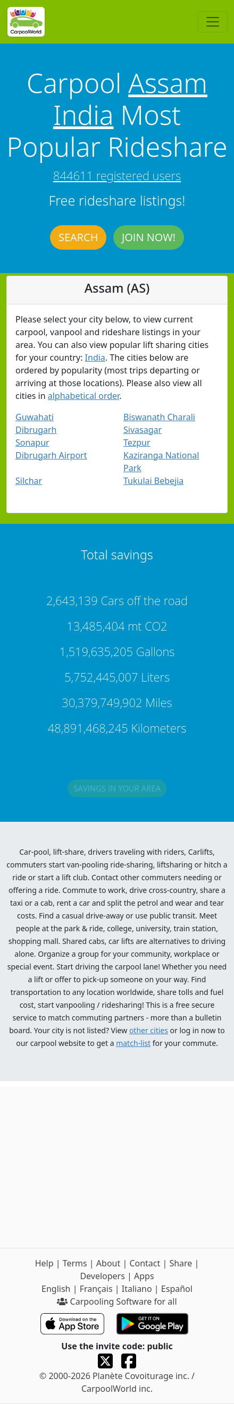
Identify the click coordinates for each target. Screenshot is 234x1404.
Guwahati (34, 417)
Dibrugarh (35, 430)
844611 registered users (117, 175)
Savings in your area (117, 790)
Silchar (28, 481)
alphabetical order (83, 396)
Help (44, 1263)
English (55, 1289)
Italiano (137, 1289)
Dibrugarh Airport (51, 455)
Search (78, 237)
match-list (133, 1043)
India (83, 115)
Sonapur (32, 442)
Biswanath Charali (159, 417)
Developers (102, 1276)
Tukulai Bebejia (153, 481)
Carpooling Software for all (117, 1301)
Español (177, 1289)
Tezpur (137, 442)
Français (96, 1289)
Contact (144, 1263)
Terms (75, 1263)
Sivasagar (142, 430)
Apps (144, 1276)
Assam (167, 83)
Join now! (149, 237)
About (108, 1263)
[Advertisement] (117, 1164)
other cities (148, 1030)
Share (180, 1263)
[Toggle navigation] (213, 21)
